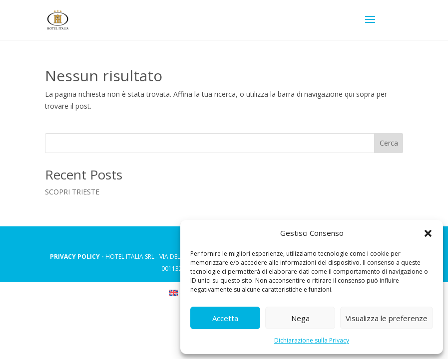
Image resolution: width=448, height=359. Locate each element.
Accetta (225, 318)
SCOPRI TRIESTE (72, 191)
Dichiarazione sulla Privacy (311, 340)
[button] (428, 233)
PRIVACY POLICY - (77, 256)
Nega (300, 318)
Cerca (389, 143)
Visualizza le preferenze (387, 318)
